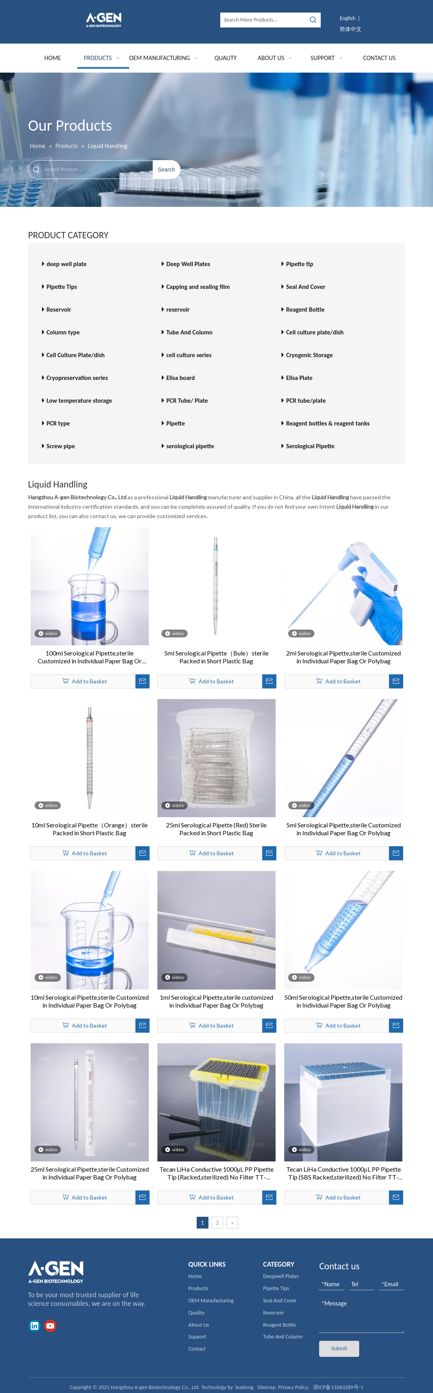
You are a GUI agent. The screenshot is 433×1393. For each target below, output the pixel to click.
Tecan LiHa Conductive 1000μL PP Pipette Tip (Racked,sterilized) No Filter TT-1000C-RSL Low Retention (216, 1173)
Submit (339, 1348)
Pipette (175, 423)
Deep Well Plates (188, 264)
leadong (245, 1387)
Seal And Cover (305, 286)
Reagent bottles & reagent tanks (328, 423)
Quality (196, 1312)
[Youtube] (50, 1326)
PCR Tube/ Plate (187, 400)
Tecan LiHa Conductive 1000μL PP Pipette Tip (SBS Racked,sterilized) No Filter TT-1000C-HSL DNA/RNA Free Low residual (343, 1173)
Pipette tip (299, 264)
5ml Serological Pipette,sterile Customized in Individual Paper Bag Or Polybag (343, 828)
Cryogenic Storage (309, 355)
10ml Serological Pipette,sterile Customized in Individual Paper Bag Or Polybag (90, 1001)
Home (195, 1276)
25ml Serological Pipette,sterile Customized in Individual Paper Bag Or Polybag (90, 1173)
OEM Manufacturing (211, 1300)
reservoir (178, 309)
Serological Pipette (310, 446)
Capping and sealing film (198, 286)
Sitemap (266, 1387)
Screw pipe (60, 446)
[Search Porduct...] (99, 170)
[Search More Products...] (263, 20)
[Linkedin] (34, 1326)
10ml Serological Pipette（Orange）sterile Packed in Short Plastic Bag (89, 828)
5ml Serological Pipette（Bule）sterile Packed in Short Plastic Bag (216, 657)
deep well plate (66, 264)
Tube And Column (189, 332)
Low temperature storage (79, 400)
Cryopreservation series (77, 378)
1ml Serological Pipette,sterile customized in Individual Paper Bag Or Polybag (216, 1001)
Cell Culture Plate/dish (75, 355)
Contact (197, 1349)
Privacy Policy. (293, 1387)
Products (198, 1288)
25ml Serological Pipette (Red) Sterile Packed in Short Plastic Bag (216, 828)
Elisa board (180, 378)
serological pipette (190, 446)
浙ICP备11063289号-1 (338, 1387)
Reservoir (58, 309)
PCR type (57, 423)
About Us (198, 1325)
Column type (63, 332)
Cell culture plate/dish (315, 332)
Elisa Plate (299, 378)
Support (197, 1336)
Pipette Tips (61, 286)
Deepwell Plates (280, 1276)
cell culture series (189, 355)
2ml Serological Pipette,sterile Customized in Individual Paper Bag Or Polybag (343, 657)
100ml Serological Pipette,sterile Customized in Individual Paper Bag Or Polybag (90, 657)
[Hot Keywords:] (313, 20)
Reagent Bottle (305, 309)
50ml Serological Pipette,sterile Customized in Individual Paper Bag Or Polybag (343, 1001)
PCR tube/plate (306, 400)
